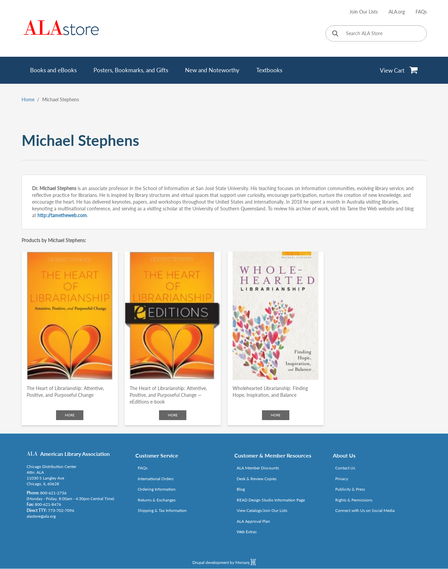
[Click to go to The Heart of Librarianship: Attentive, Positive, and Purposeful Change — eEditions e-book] (173, 316)
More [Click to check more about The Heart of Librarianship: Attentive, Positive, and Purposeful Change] (70, 415)
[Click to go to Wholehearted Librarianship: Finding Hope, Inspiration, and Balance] (276, 316)
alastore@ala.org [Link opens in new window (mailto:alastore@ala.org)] (41, 516)
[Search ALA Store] (376, 33)
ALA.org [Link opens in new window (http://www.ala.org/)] (397, 12)
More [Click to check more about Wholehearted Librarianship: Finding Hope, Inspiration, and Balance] (276, 415)
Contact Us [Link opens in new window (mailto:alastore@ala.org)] (345, 467)
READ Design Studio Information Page (271, 499)
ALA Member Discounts (258, 467)
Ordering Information (157, 489)
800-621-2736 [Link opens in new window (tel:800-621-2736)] (53, 492)
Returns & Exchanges (157, 499)
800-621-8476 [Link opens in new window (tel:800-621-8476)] (48, 504)
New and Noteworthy (212, 70)
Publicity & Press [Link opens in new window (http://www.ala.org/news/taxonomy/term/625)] (350, 489)
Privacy (341, 478)
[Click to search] (335, 34)
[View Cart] (399, 70)
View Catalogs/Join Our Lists (262, 510)
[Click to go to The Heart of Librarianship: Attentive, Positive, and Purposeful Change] (70, 316)
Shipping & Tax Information (162, 510)
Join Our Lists (363, 12)
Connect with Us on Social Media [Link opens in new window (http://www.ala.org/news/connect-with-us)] (365, 510)
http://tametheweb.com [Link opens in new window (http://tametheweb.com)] (62, 215)
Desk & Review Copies (256, 478)
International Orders (156, 478)
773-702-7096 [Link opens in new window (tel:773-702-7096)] (61, 510)
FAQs (421, 12)
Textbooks (269, 70)
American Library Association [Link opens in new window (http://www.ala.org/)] (75, 453)
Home (28, 99)
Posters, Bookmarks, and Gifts (131, 70)
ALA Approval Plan (253, 521)
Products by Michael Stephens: (54, 240)
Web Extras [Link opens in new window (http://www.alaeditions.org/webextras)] (247, 531)
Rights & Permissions (353, 499)
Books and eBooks (53, 70)
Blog (241, 489)
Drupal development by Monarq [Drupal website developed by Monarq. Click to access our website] (224, 562)
